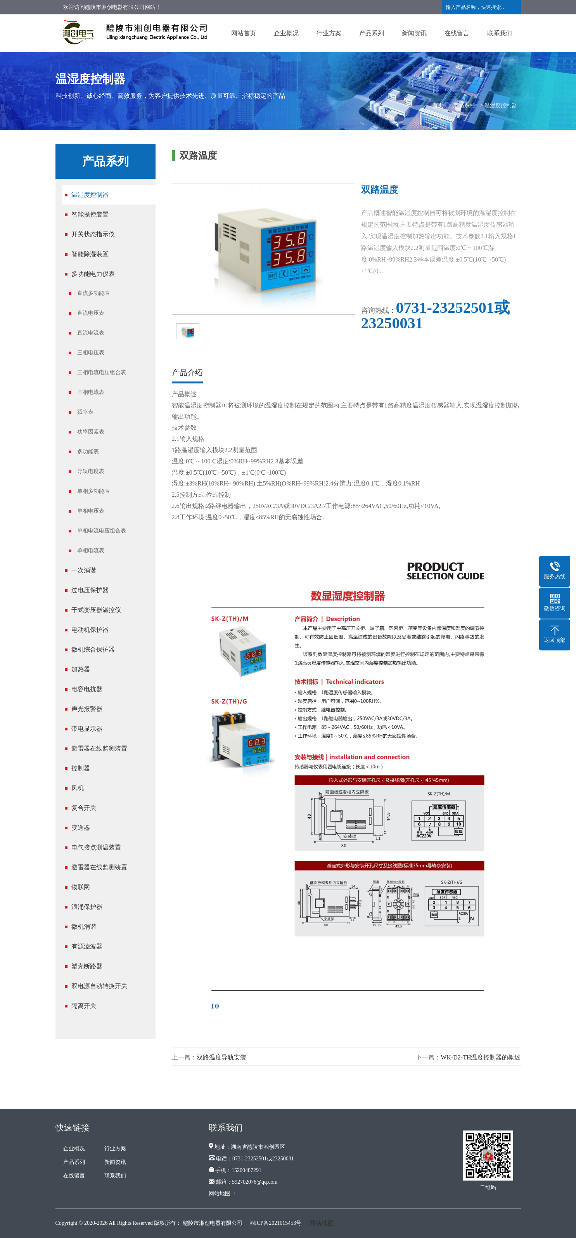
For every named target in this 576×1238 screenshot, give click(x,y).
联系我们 (499, 33)
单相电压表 (90, 511)
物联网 (80, 887)
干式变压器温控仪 (96, 610)
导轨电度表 (90, 471)
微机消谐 (83, 926)
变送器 (80, 827)
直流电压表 (90, 313)
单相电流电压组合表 (101, 531)
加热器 (80, 669)
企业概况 (286, 33)
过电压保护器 (90, 590)
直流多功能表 (93, 293)
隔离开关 (83, 1005)
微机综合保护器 (93, 649)
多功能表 (88, 451)
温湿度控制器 (500, 105)
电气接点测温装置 (96, 847)
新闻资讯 (414, 33)
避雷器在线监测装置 (99, 748)
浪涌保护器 (86, 906)
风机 (77, 788)
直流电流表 (90, 333)
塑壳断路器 (86, 966)
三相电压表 (90, 352)
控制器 (80, 768)
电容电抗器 (86, 689)
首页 (437, 105)
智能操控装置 (90, 214)
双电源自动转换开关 (99, 986)
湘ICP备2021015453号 (275, 1223)
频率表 (85, 412)
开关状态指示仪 (93, 234)
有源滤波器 (86, 946)
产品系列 (371, 33)
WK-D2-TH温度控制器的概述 (481, 1057)
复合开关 (83, 808)
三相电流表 (90, 392)
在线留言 (457, 33)
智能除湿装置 (90, 254)
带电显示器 (86, 728)
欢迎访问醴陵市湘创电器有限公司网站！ (112, 7)
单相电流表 (90, 550)
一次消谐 (83, 570)
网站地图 (321, 1223)
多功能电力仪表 (93, 273)
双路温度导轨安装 (221, 1057)
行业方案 (329, 33)
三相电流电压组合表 (101, 372)
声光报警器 (86, 709)
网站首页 (243, 33)
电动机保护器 (90, 629)
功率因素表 (90, 432)
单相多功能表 (93, 491)
